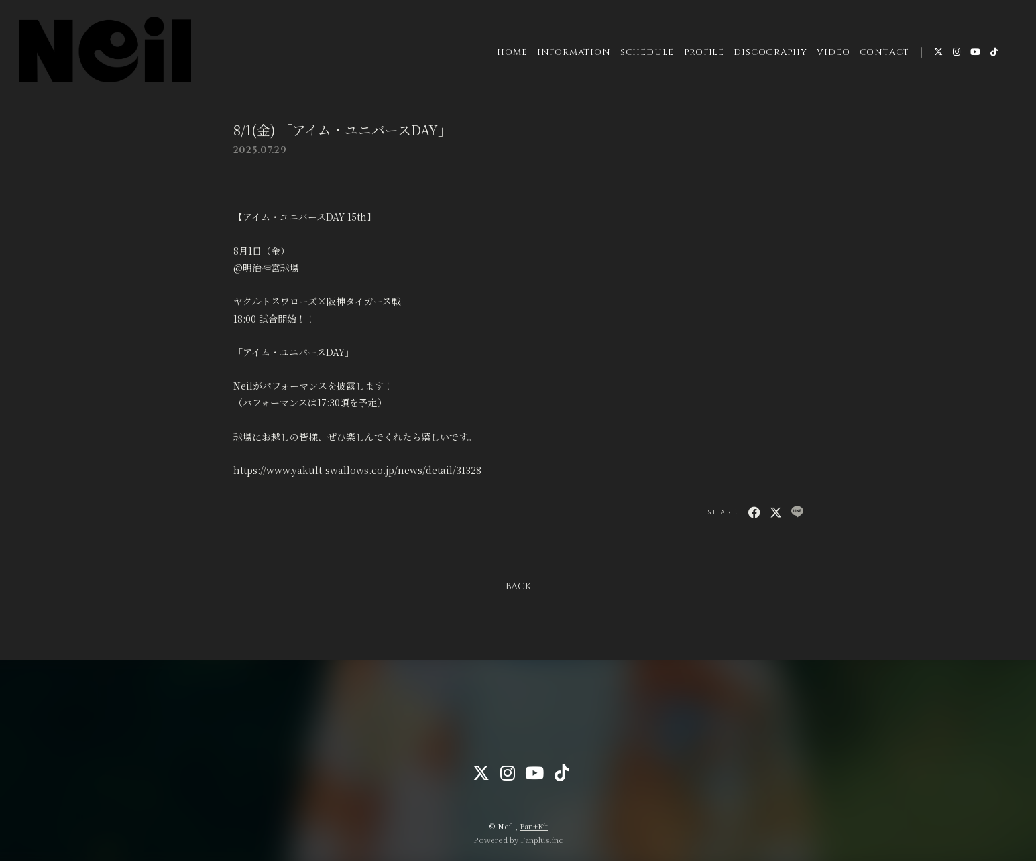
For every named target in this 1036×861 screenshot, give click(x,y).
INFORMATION (573, 53)
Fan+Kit (534, 826)
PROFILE (703, 53)
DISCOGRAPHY (770, 53)
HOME (512, 53)
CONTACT (884, 53)
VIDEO (833, 53)
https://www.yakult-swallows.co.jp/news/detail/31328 (357, 470)
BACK (518, 586)
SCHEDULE (646, 53)
